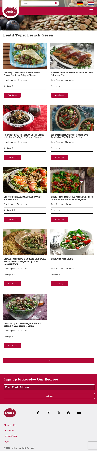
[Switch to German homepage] (78, 3)
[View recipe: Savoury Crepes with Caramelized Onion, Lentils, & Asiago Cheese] (25, 56)
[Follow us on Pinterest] (69, 413)
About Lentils (10, 425)
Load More (48, 361)
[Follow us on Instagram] (59, 413)
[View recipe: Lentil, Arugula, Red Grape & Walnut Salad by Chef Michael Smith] (25, 307)
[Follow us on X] (49, 413)
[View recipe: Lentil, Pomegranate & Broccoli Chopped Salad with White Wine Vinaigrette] (72, 180)
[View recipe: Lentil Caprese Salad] (72, 242)
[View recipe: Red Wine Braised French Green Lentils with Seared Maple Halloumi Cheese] (25, 118)
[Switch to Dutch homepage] (89, 3)
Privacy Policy (10, 436)
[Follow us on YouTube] (80, 413)
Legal (6, 441)
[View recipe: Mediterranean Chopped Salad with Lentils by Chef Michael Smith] (72, 118)
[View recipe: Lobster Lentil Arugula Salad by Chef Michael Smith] (25, 180)
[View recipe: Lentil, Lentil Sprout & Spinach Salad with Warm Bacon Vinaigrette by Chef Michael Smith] (25, 242)
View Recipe (12, 95)
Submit (49, 396)
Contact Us (9, 430)
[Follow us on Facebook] (39, 413)
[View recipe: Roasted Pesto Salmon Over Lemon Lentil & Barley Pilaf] (72, 56)
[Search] (56, 3)
